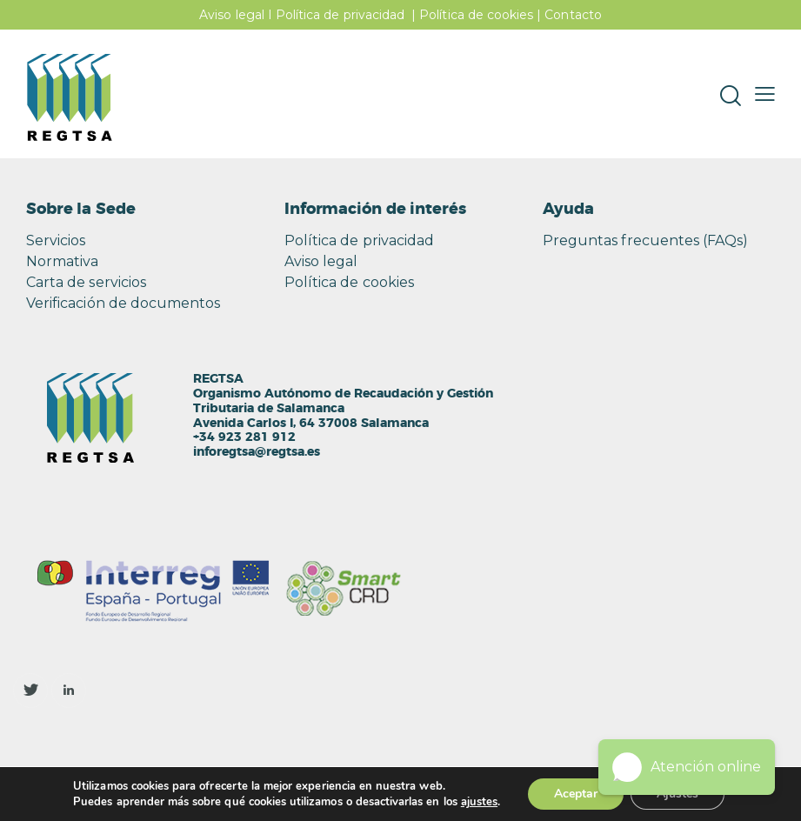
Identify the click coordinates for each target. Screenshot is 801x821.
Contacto (572, 15)
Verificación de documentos (123, 303)
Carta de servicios (86, 282)
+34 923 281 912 (244, 437)
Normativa (62, 261)
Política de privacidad (340, 15)
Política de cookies (476, 15)
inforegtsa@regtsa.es (256, 452)
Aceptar (575, 793)
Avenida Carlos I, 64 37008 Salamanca (311, 423)
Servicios (55, 240)
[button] (765, 93)
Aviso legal (231, 15)
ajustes (479, 802)
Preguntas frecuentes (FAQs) (645, 240)
